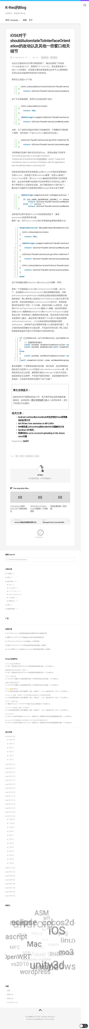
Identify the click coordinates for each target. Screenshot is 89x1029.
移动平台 (45, 58)
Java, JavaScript (14, 594)
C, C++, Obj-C (13, 591)
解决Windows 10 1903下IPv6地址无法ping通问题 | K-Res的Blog (29, 704)
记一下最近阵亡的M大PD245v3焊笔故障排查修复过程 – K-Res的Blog (30, 666)
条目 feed (10, 994)
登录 (8, 990)
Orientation (42, 159)
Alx (53, 1019)
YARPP (26, 441)
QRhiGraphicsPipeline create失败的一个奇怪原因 (39, 508)
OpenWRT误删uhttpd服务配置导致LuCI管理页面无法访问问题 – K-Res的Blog (33, 679)
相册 (25, 20)
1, (29, 58)
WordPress (39, 1019)
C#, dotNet (12, 588)
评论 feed (10, 998)
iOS (23, 66)
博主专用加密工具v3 (40, 400)
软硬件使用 (11, 609)
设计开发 (53, 58)
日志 (8, 577)
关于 (31, 20)
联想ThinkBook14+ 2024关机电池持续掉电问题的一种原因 (26, 645)
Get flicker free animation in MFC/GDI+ (36, 423)
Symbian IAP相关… (26, 430)
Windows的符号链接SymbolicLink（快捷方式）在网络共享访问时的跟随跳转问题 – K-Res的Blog (40, 716)
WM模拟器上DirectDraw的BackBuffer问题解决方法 (41, 426)
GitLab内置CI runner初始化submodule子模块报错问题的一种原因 (28, 649)
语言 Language (11, 20)
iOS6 (14, 63)
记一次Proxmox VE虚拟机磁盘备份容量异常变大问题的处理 (27, 633)
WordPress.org (12, 1002)
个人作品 (11, 597)
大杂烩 (9, 573)
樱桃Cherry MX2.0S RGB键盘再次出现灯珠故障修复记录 (25, 637)
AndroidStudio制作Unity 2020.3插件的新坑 (18, 508)
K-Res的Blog (15, 7)
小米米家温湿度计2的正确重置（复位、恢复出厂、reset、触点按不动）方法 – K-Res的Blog (38, 691)
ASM (10, 584)
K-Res (37, 58)
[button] (84, 1026)
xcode (37, 456)
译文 (8, 605)
